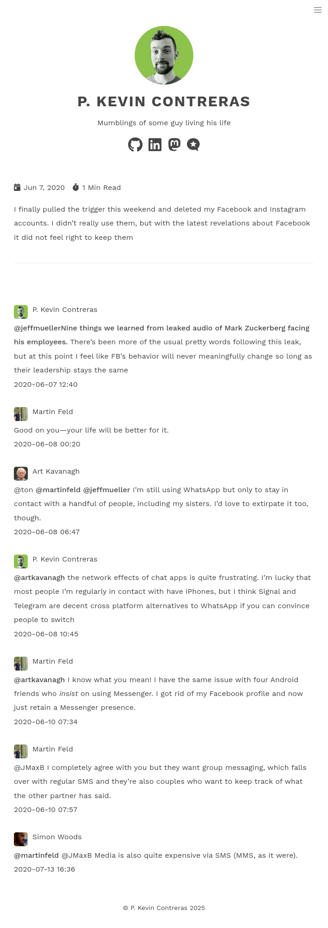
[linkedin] (156, 147)
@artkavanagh (39, 577)
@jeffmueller (37, 328)
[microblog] (193, 147)
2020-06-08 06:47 (47, 531)
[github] (136, 147)
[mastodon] (175, 147)
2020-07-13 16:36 (44, 869)
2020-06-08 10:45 (46, 633)
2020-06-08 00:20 (47, 444)
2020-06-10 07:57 (45, 809)
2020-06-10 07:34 (46, 721)
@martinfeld (58, 489)
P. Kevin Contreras (164, 101)
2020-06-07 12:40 (46, 384)
